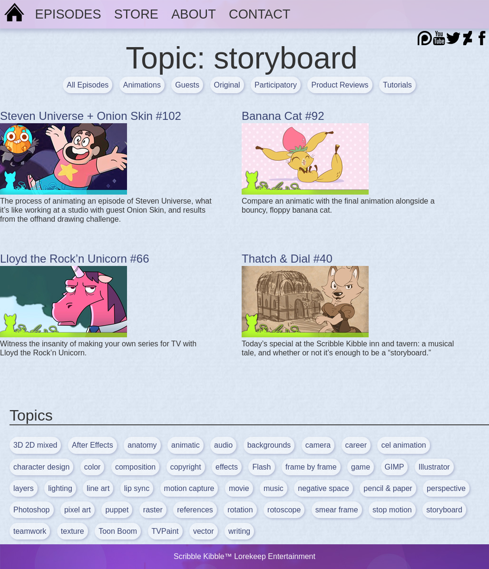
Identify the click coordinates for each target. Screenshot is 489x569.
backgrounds (269, 445)
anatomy (141, 445)
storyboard (444, 510)
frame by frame (311, 467)
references (195, 510)
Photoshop (31, 510)
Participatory (275, 85)
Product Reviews (339, 85)
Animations (142, 85)
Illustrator (434, 467)
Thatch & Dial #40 (287, 258)
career (356, 445)
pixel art (77, 510)
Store (136, 14)
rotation (240, 510)
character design (41, 467)
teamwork (29, 531)
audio (223, 445)
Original (227, 85)
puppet (116, 510)
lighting (60, 488)
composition (135, 467)
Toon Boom (117, 531)
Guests (187, 85)
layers (23, 488)
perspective (446, 488)
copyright (185, 467)
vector (203, 531)
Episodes (68, 14)
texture (72, 531)
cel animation (403, 445)
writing (239, 531)
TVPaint (165, 531)
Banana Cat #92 (283, 115)
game (360, 467)
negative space (323, 488)
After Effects (92, 445)
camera (318, 445)
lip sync (136, 488)
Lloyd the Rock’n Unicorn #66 (74, 258)
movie (239, 488)
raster (153, 510)
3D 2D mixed (35, 445)
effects (226, 467)
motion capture (189, 488)
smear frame (336, 510)
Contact (259, 14)
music (274, 488)
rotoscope (284, 510)
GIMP (394, 467)
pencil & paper (387, 488)
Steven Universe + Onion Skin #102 (90, 115)
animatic (185, 445)
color (92, 467)
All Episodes (87, 85)
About (193, 14)
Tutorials (397, 85)
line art (98, 488)
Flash (261, 467)
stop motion (392, 510)
